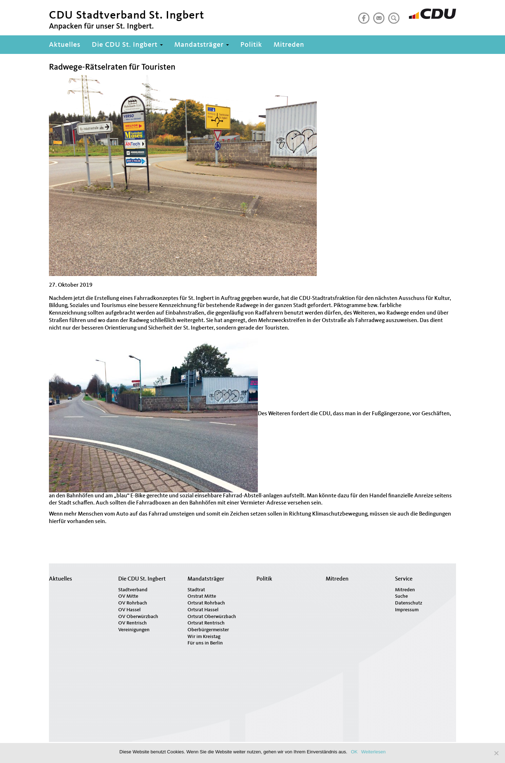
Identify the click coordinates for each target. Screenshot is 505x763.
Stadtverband (133, 589)
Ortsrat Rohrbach (206, 603)
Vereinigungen (134, 629)
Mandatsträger (201, 45)
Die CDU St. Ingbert (127, 45)
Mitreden (289, 45)
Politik (251, 45)
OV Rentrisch (132, 623)
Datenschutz (408, 603)
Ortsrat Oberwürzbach (212, 616)
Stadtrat (196, 589)
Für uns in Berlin (205, 643)
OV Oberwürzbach (138, 616)
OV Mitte (128, 596)
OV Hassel (129, 609)
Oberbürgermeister (208, 629)
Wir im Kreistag (204, 636)
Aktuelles (64, 45)
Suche (401, 596)
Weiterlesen (373, 751)
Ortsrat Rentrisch (206, 623)
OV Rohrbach (132, 603)
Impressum (407, 609)
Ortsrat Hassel (203, 609)
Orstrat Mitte (202, 596)
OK (354, 751)
